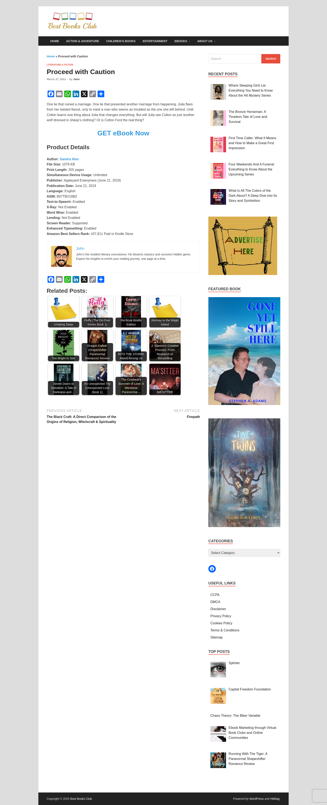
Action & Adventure (82, 41)
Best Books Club (81, 798)
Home (54, 41)
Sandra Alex (69, 159)
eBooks (181, 41)
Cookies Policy (221, 623)
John (76, 79)
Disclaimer (218, 609)
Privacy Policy (220, 616)
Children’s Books (121, 41)
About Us (204, 41)
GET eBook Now (123, 133)
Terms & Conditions (224, 630)
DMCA (215, 602)
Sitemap (216, 637)
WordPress (256, 798)
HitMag (274, 798)
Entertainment (155, 41)
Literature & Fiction (60, 64)
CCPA (214, 595)
